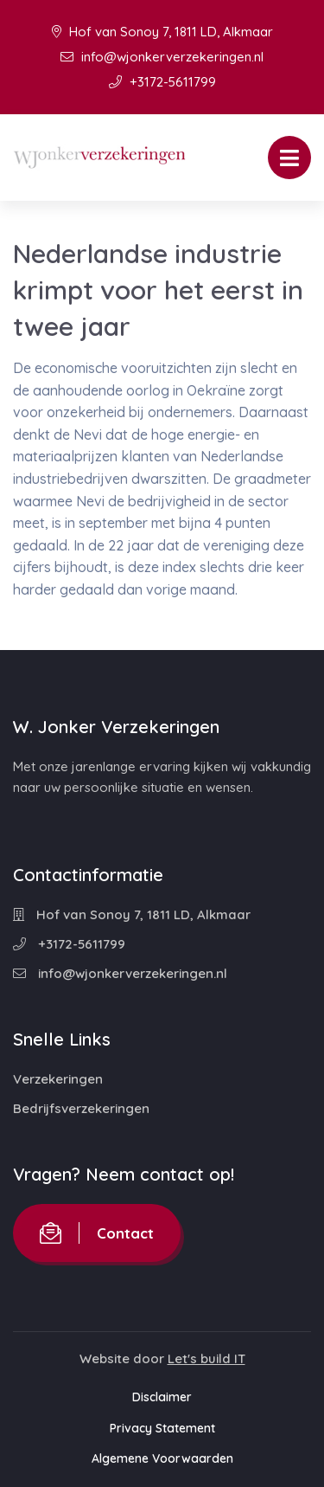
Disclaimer (162, 1397)
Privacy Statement (162, 1428)
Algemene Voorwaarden (162, 1458)
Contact (97, 1233)
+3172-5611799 (162, 82)
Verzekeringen (58, 1079)
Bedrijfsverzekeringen (81, 1108)
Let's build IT (206, 1358)
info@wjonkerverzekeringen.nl (162, 56)
